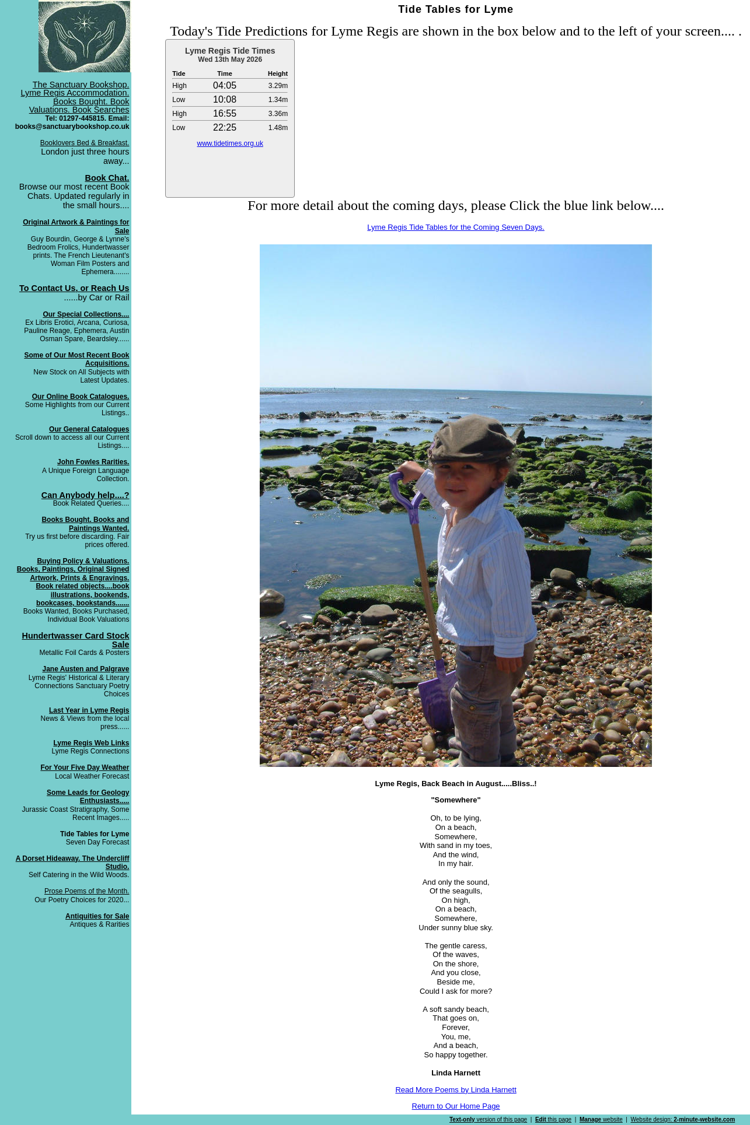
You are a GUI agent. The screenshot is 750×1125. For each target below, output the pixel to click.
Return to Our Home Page (456, 1106)
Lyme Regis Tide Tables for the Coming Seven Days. (455, 227)
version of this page (488, 1119)
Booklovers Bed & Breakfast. (85, 143)
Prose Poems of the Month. (86, 891)
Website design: (683, 1119)
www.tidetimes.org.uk (230, 143)
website (601, 1119)
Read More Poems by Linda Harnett (455, 1089)
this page (553, 1119)
